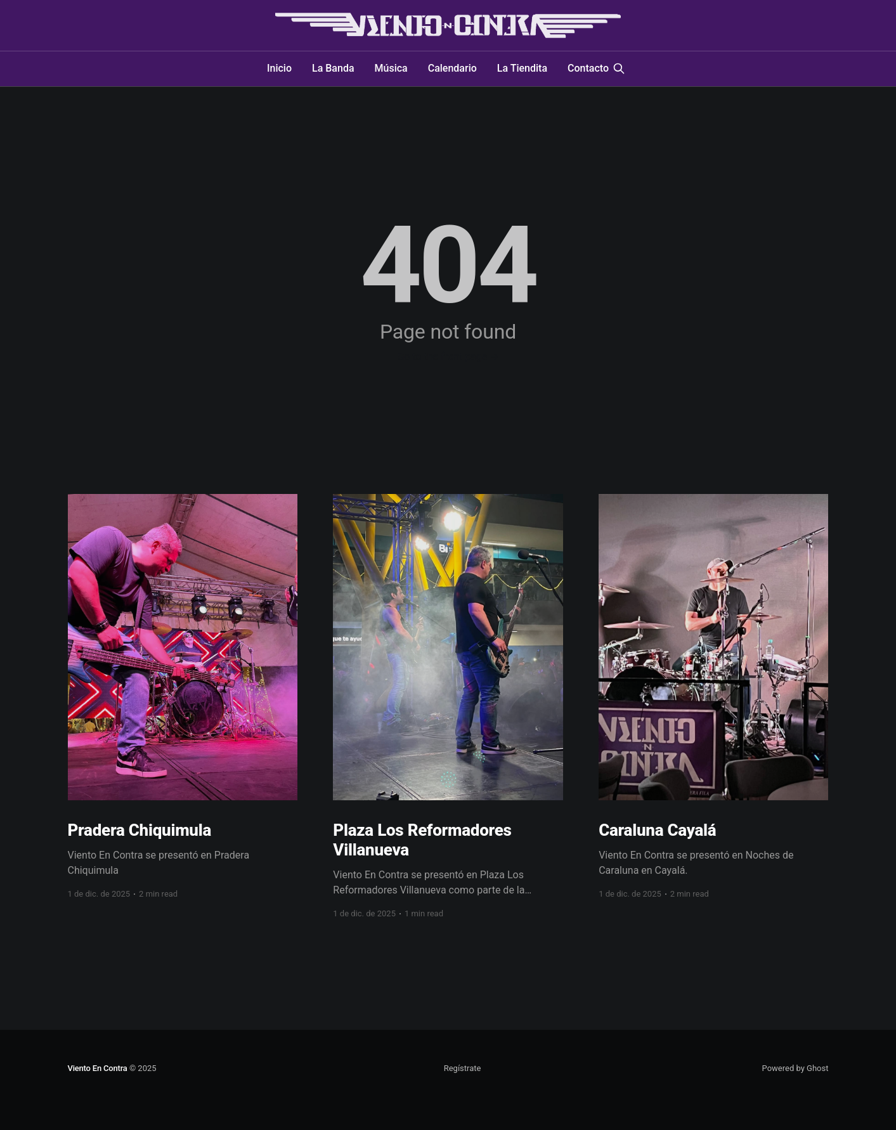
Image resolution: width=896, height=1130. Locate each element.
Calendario (452, 68)
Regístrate (462, 1068)
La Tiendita (522, 68)
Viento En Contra (97, 1068)
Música (391, 68)
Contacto (588, 68)
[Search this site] (619, 68)
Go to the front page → (447, 357)
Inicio (279, 68)
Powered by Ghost (795, 1068)
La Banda (333, 68)
